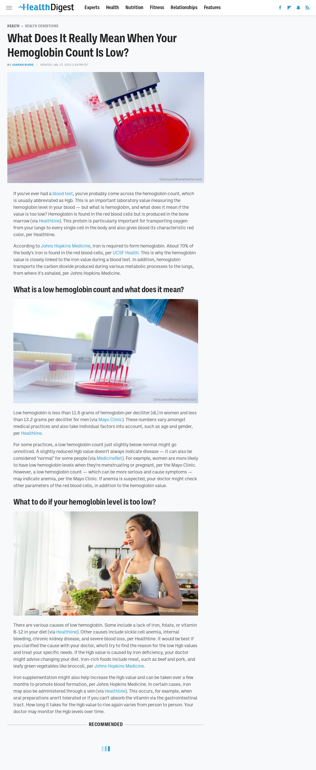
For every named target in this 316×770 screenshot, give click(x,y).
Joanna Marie (23, 64)
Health (112, 7)
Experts (92, 7)
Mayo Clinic (110, 419)
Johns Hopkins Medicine (65, 245)
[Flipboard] (289, 8)
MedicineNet (109, 458)
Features (212, 7)
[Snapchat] (298, 8)
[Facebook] (280, 8)
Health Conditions (42, 26)
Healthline (49, 220)
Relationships (184, 7)
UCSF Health (126, 252)
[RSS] (307, 8)
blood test (62, 193)
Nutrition (134, 7)
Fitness (157, 7)
